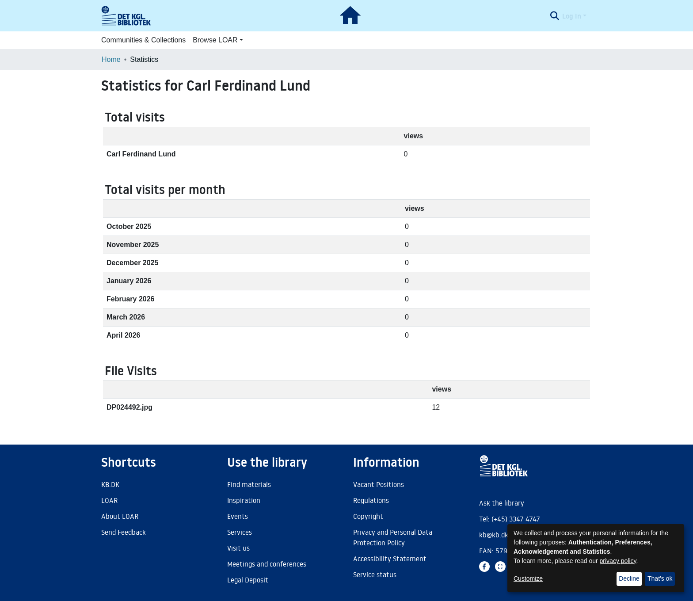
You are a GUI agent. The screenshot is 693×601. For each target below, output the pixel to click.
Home (111, 59)
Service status (374, 574)
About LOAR (119, 516)
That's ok (659, 578)
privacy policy (618, 560)
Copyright (368, 516)
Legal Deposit (247, 579)
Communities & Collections (143, 40)
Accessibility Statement (389, 558)
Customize (528, 578)
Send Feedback (123, 532)
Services (239, 532)
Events (237, 516)
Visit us (238, 548)
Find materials (249, 484)
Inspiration (243, 500)
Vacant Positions (378, 484)
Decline (629, 578)
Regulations (371, 500)
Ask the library (501, 502)
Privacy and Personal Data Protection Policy (392, 537)
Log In (571, 16)
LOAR (109, 500)
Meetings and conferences (266, 563)
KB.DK (110, 484)
